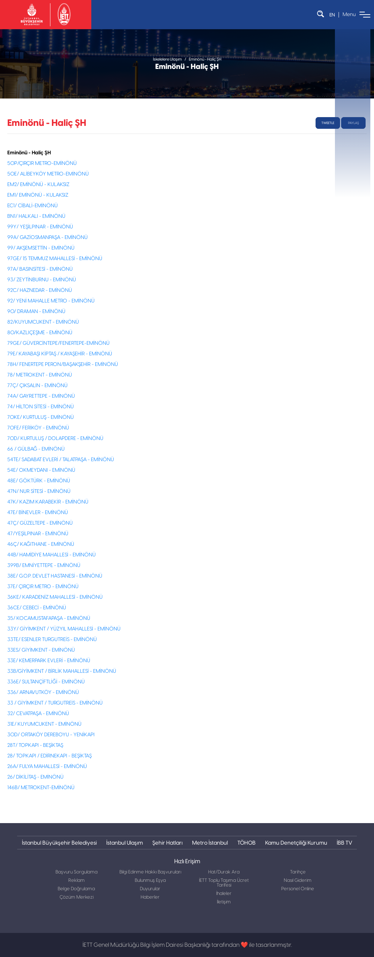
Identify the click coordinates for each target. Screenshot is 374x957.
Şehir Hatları (167, 842)
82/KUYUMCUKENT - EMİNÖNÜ (43, 322)
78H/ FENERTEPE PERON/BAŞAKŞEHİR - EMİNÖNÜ (62, 364)
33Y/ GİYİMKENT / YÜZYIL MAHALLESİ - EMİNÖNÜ (64, 629)
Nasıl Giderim (298, 880)
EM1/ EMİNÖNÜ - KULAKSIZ (37, 195)
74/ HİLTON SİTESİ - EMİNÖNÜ (40, 406)
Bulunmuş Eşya (150, 880)
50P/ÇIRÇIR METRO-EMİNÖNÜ (42, 163)
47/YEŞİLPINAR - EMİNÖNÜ (37, 533)
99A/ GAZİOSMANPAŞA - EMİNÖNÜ (47, 237)
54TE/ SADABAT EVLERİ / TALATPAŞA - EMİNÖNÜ (60, 459)
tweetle (327, 123)
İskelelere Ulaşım (167, 59)
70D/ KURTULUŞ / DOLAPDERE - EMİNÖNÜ (55, 438)
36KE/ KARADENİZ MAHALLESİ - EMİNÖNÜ (55, 597)
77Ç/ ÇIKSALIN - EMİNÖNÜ (37, 385)
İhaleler (224, 893)
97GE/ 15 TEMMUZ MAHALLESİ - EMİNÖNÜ (54, 258)
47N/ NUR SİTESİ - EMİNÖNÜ (38, 491)
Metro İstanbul (210, 842)
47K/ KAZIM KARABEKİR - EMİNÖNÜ (47, 502)
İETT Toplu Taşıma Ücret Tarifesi (224, 883)
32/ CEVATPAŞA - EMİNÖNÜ (38, 713)
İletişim (224, 902)
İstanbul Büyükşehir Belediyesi (59, 842)
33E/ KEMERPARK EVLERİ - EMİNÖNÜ (48, 660)
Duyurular (150, 889)
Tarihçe (298, 872)
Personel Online (297, 889)
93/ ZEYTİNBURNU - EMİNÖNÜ (41, 279)
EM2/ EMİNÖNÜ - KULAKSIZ (38, 184)
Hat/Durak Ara (224, 872)
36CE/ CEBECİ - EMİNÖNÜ (36, 607)
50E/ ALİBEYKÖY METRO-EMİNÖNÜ (48, 174)
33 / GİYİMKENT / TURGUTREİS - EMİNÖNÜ (55, 703)
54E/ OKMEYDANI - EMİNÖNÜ (41, 470)
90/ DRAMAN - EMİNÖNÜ (36, 311)
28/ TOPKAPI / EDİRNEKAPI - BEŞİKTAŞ (49, 756)
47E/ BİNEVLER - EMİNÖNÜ (37, 512)
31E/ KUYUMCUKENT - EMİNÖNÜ (44, 724)
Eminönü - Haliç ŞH (205, 59)
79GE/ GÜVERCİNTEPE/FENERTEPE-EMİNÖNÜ (58, 343)
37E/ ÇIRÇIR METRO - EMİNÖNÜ (43, 586)
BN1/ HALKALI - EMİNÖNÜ (36, 216)
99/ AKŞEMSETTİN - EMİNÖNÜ (41, 248)
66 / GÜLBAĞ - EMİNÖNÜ (36, 449)
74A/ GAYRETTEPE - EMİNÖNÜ (41, 396)
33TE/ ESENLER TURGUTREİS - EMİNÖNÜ (52, 639)
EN (332, 15)
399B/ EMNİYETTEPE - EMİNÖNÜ (43, 565)
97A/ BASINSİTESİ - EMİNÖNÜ (40, 269)
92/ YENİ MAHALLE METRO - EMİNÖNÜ (51, 301)
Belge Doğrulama (76, 889)
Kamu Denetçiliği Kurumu (296, 842)
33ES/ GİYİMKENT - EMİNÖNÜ (41, 650)
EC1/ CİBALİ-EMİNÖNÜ (32, 205)
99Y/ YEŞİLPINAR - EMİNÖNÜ (40, 226)
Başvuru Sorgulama (77, 872)
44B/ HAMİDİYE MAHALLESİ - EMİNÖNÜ (51, 554)
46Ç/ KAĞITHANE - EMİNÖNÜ (40, 544)
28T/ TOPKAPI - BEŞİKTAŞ (35, 745)
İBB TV (344, 842)
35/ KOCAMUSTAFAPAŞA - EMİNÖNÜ (48, 618)
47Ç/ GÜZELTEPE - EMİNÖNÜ (40, 523)
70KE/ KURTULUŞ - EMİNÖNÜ (40, 417)
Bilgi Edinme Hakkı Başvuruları (150, 872)
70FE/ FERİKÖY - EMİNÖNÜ (38, 428)
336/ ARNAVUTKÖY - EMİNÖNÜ (43, 692)
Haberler (150, 897)
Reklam (76, 880)
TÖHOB (246, 842)
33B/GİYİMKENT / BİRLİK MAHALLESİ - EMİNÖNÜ (61, 671)
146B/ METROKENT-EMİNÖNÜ (41, 787)
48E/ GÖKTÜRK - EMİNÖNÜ (38, 480)
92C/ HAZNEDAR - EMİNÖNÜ (39, 290)
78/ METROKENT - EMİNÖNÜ (39, 375)
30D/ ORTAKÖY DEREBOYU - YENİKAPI (51, 734)
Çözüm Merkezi (77, 897)
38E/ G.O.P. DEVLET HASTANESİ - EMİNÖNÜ (54, 576)
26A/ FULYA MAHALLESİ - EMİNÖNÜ (47, 766)
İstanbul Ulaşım (124, 842)
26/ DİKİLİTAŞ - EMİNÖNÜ (35, 777)
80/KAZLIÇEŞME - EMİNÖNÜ (39, 332)
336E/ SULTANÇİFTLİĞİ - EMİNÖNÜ (46, 681)
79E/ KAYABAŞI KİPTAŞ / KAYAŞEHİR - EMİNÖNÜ (59, 353)
